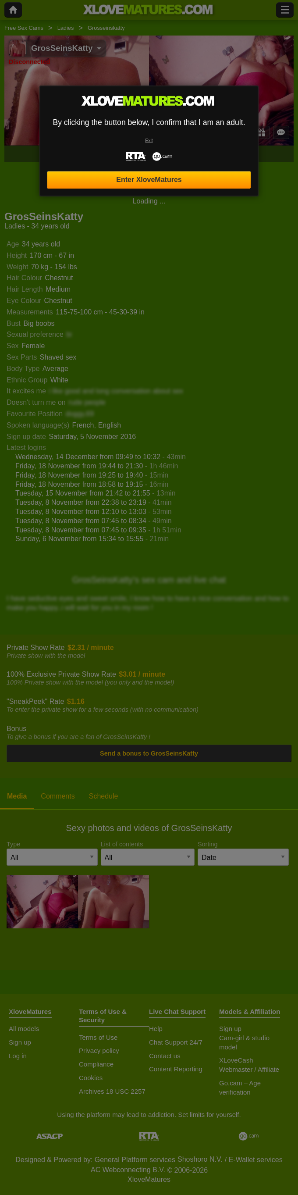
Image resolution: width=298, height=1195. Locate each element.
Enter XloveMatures (148, 179)
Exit (149, 140)
